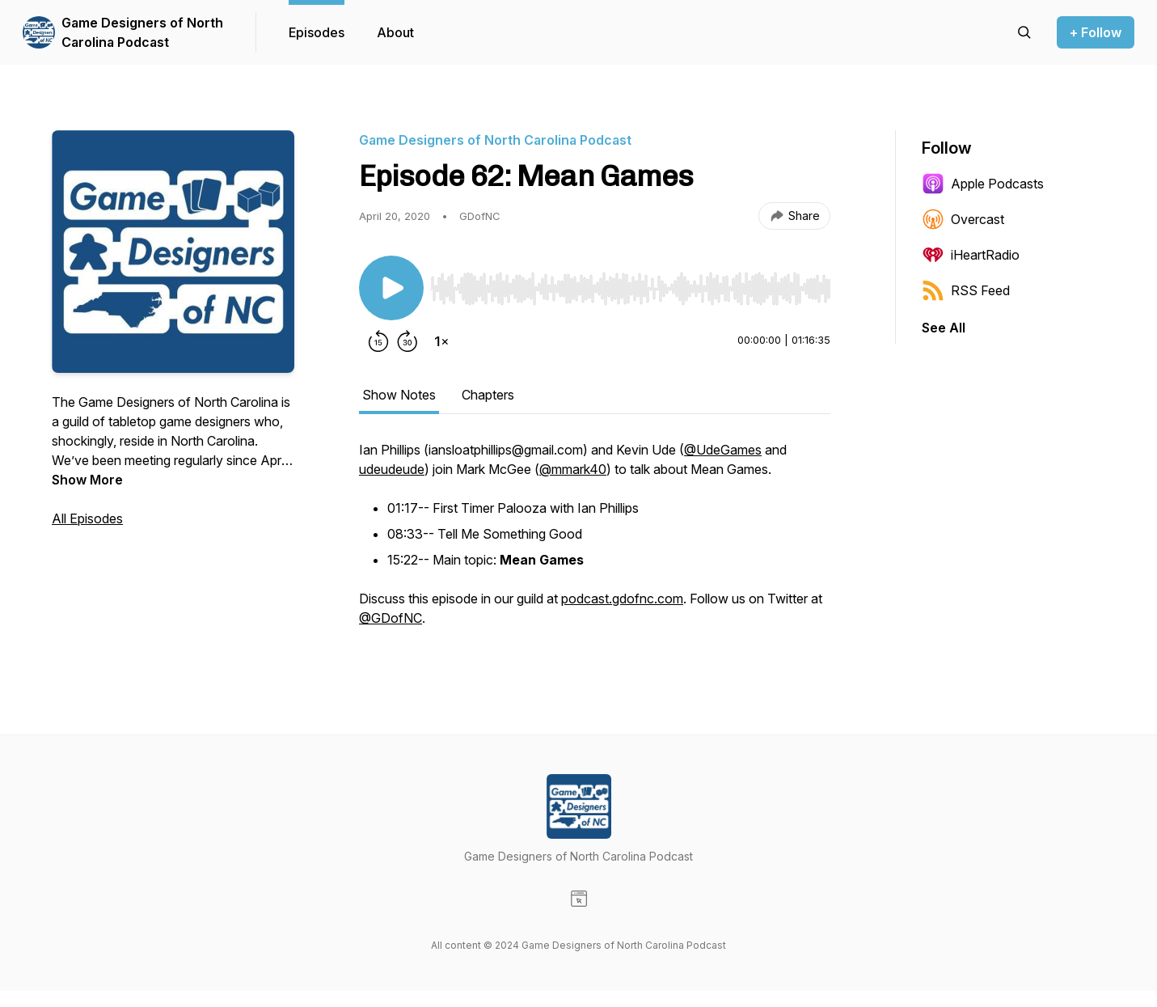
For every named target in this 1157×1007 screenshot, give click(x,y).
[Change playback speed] (441, 341)
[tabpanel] (594, 542)
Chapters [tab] (488, 395)
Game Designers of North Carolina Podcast (142, 32)
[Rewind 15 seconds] (378, 341)
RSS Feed (966, 290)
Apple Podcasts (983, 183)
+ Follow (1095, 32)
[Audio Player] (630, 284)
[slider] (630, 289)
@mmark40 (572, 469)
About (395, 32)
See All (943, 327)
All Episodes (87, 518)
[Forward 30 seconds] (407, 341)
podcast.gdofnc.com (622, 598)
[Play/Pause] (391, 288)
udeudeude (391, 469)
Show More (87, 480)
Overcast (963, 219)
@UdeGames (723, 450)
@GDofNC (390, 618)
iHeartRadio (971, 254)
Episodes (316, 32)
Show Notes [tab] (399, 395)
